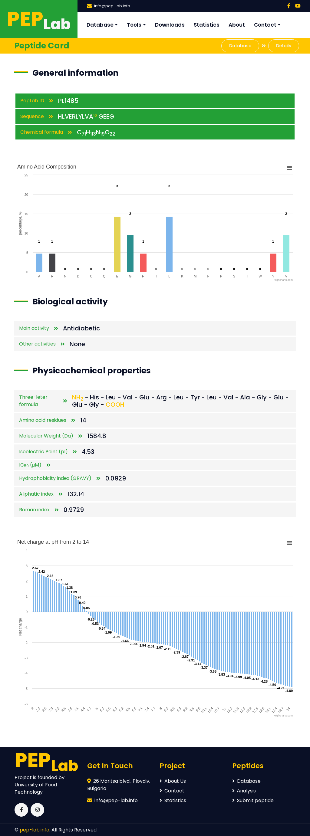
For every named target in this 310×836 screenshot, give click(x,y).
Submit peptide (253, 800)
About (237, 24)
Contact (265, 24)
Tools (134, 24)
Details (283, 46)
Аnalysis (244, 790)
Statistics (206, 24)
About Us (173, 781)
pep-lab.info (34, 829)
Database (100, 24)
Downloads (170, 24)
